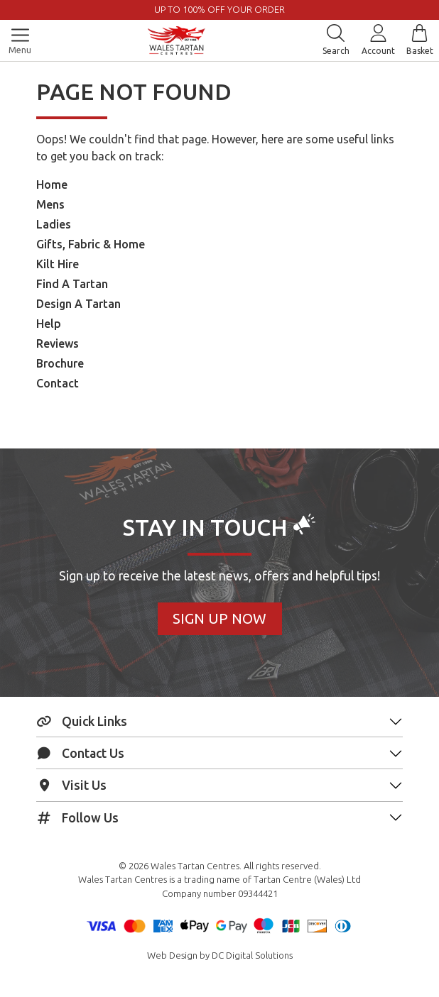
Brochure (60, 363)
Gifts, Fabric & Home (90, 244)
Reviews (57, 343)
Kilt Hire (57, 264)
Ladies (53, 224)
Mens (50, 204)
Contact (57, 383)
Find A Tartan (72, 283)
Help (48, 323)
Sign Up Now (219, 618)
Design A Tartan (78, 303)
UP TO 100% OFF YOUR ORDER (219, 9)
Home (51, 184)
